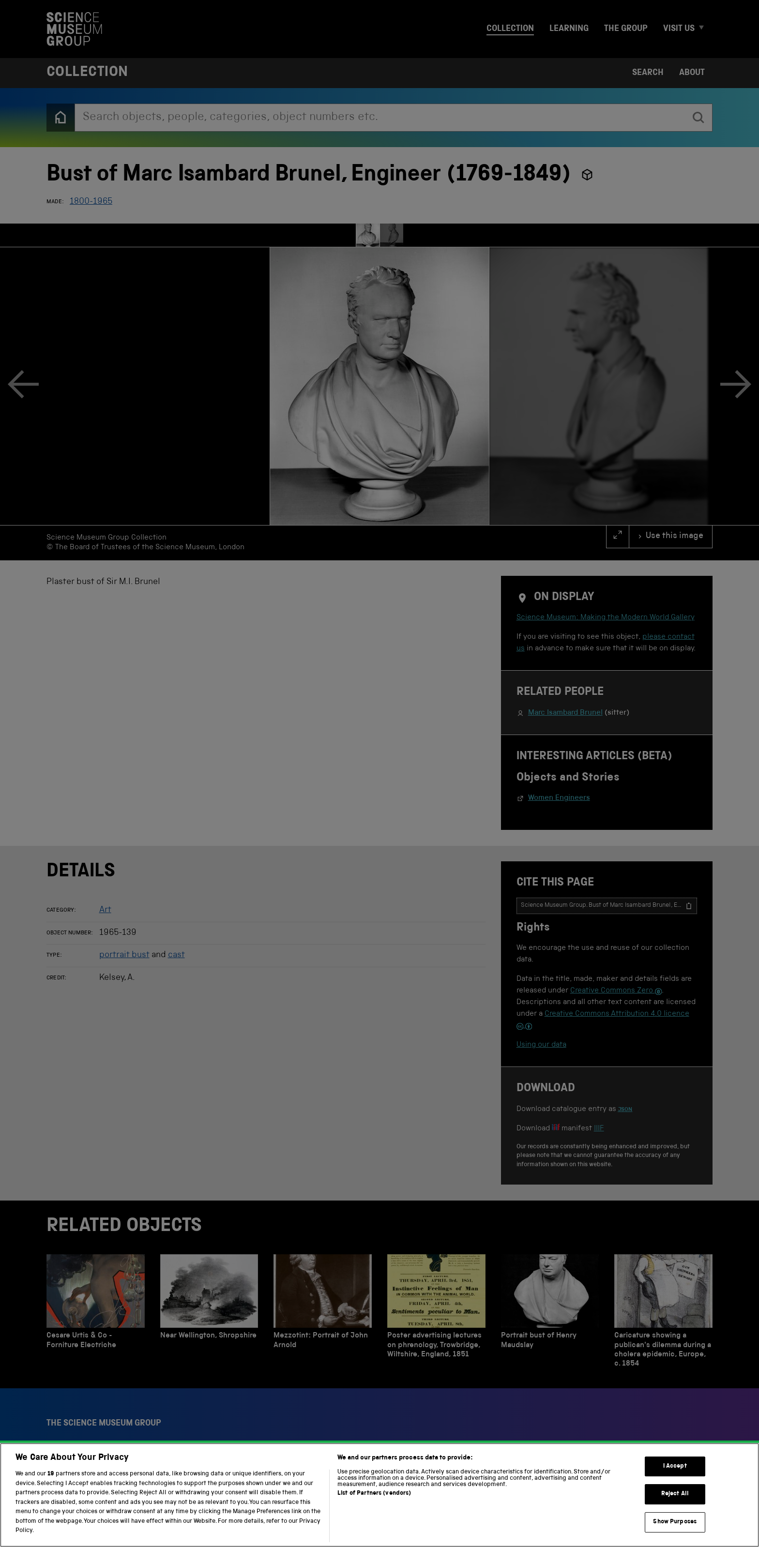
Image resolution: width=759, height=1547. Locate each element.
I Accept (675, 1514)
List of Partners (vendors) (374, 1541)
